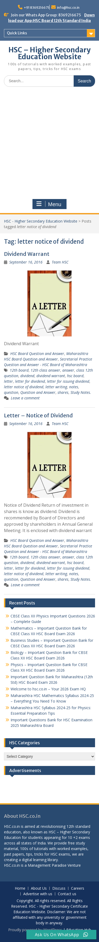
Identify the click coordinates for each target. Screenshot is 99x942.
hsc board (75, 375)
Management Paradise (47, 865)
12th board (19, 370)
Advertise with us (37, 894)
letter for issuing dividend (68, 381)
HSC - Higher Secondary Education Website (40, 221)
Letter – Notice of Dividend (38, 415)
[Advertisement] (49, 142)
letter (8, 381)
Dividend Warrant (26, 254)
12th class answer (45, 370)
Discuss (58, 888)
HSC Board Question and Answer (37, 353)
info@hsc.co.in (68, 8)
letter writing (56, 386)
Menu (48, 204)
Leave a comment (25, 397)
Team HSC (60, 262)
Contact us (67, 894)
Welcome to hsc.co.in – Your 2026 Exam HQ (48, 688)
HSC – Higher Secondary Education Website (49, 53)
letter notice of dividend (23, 386)
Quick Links (17, 33)
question (11, 392)
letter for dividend (30, 381)
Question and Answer (37, 392)
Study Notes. (80, 392)
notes (73, 386)
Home (20, 888)
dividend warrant (50, 375)
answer (68, 370)
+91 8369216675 (36, 8)
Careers (77, 888)
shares (63, 392)
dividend (27, 375)
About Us (39, 888)
